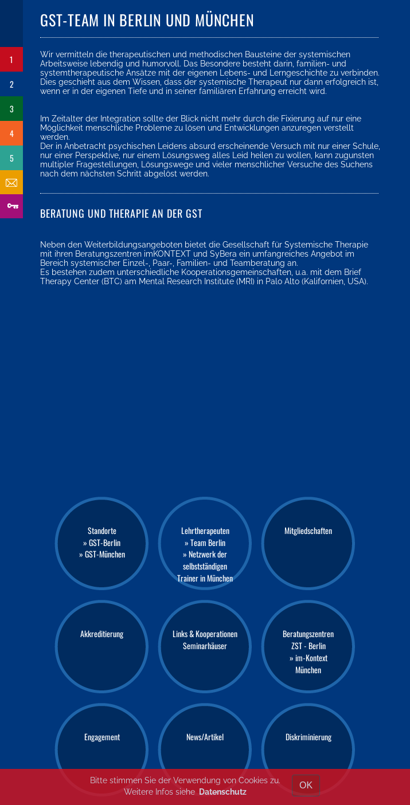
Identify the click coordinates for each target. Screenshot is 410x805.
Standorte (102, 530)
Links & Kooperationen (205, 633)
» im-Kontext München (308, 663)
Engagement (102, 737)
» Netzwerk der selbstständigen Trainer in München (205, 566)
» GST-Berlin (101, 542)
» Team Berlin (205, 542)
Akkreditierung (101, 633)
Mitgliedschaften (308, 530)
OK (306, 785)
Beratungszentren (308, 633)
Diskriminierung (308, 737)
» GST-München (102, 554)
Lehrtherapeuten (205, 530)
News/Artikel (205, 737)
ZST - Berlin (308, 645)
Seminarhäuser (205, 645)
